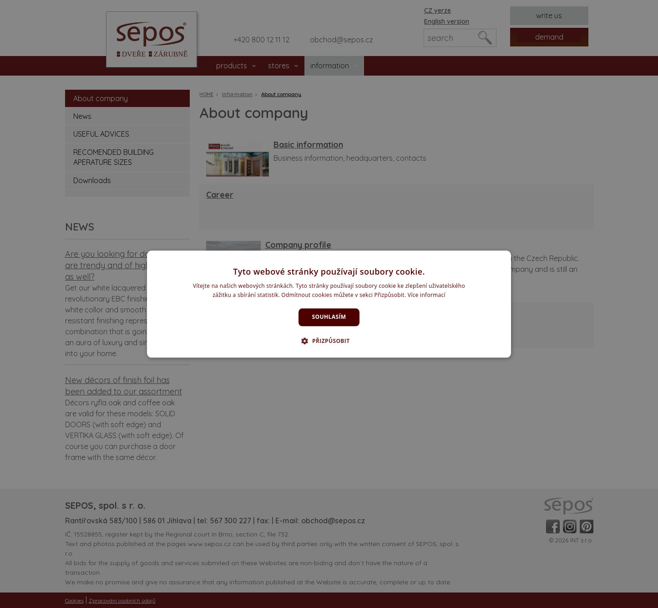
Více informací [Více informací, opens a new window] (426, 295)
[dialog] (329, 304)
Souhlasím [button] (329, 317)
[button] (328, 340)
